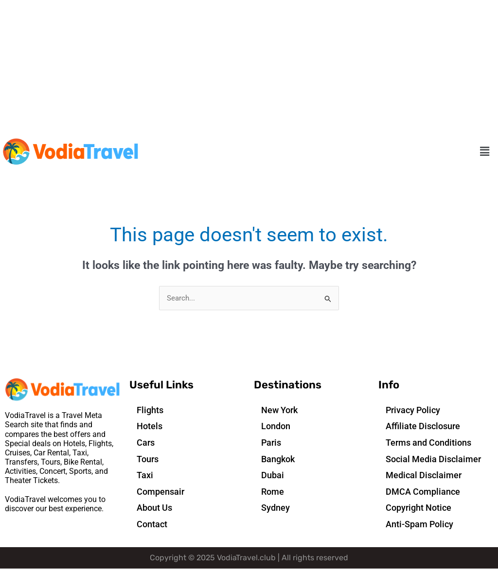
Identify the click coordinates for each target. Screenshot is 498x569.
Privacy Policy (413, 410)
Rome (272, 491)
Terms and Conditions (428, 442)
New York (279, 410)
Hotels (149, 426)
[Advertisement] (249, 68)
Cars (146, 442)
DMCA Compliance (423, 491)
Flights (150, 410)
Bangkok (278, 459)
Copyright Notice (418, 508)
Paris (271, 442)
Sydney (275, 508)
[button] (485, 152)
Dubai (272, 475)
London (275, 426)
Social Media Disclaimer (433, 459)
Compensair (160, 491)
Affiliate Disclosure (423, 426)
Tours (148, 459)
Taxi (145, 475)
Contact (152, 524)
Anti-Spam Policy (419, 524)
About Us (154, 508)
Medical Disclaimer (424, 475)
